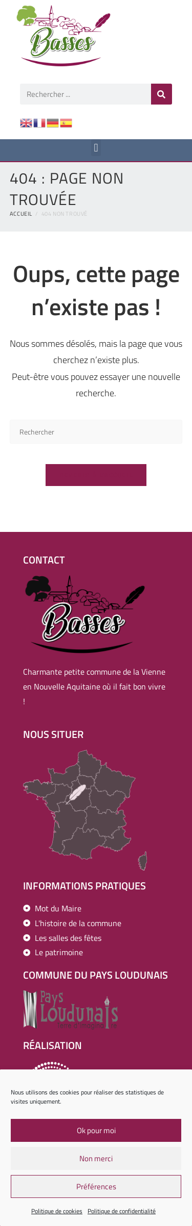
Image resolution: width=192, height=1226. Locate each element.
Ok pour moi (96, 1134)
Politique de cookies (56, 1214)
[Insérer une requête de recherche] (96, 432)
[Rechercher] (161, 94)
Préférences (96, 1190)
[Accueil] (21, 214)
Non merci (96, 1162)
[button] (96, 147)
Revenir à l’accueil (96, 475)
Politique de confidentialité (122, 1214)
